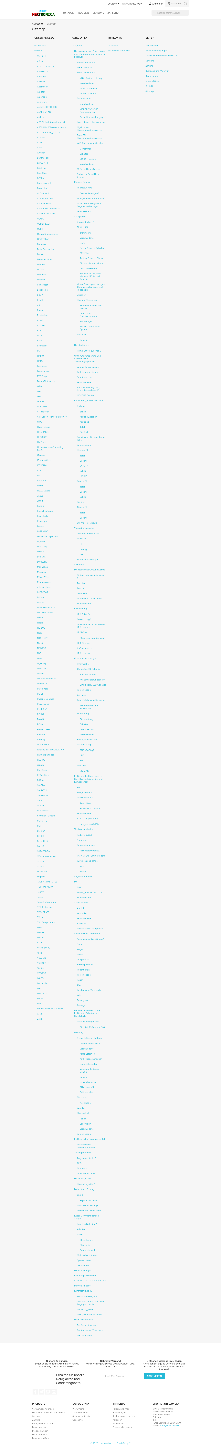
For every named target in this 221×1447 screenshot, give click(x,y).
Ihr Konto (119, 1403)
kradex (40, 526)
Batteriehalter (87, 1092)
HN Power (42, 442)
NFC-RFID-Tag (84, 744)
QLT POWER (43, 744)
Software (81, 695)
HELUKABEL (43, 432)
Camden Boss (44, 203)
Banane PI (82, 481)
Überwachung (84, 98)
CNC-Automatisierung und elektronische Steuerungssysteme (87, 358)
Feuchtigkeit (83, 969)
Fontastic (42, 366)
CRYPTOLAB (43, 239)
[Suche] (170, 13)
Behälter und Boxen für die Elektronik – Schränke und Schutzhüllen (87, 1013)
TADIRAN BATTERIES (47, 881)
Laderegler (85, 1123)
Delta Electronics (45, 249)
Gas (79, 985)
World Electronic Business (50, 1008)
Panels (83, 1118)
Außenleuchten (84, 648)
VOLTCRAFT (43, 963)
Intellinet (41, 480)
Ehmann (41, 310)
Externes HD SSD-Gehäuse (93, 684)
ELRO (39, 330)
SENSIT (40, 836)
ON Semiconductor (46, 678)
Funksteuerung (84, 187)
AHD (82, 554)
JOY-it (40, 500)
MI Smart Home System (88, 169)
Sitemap (149, 91)
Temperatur (83, 959)
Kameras (81, 538)
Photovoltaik (83, 1113)
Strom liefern (86, 1240)
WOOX (40, 1003)
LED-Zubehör (83, 614)
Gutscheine (118, 1423)
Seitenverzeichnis (81, 1416)
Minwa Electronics (46, 607)
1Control (41, 56)
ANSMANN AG (44, 112)
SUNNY (40, 861)
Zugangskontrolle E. (87, 1158)
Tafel (82, 427)
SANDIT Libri (43, 790)
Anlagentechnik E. (86, 222)
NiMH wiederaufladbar (91, 1059)
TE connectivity (45, 886)
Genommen (85, 148)
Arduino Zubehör (88, 416)
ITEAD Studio (43, 490)
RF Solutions (43, 775)
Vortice (40, 968)
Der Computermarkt (87, 1325)
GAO (39, 386)
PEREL (40, 693)
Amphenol (42, 96)
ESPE (39, 340)
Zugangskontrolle (82, 1152)
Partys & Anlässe (82, 1285)
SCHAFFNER (43, 810)
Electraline (42, 315)
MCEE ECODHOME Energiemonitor (89, 111)
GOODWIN (42, 406)
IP (81, 544)
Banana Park (43, 157)
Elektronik (85, 1245)
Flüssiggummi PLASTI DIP (89, 892)
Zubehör (81, 295)
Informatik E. (83, 664)
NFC (82, 755)
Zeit (82, 866)
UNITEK (41, 932)
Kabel (79, 1234)
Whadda (41, 998)
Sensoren (82, 593)
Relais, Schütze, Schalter (92, 248)
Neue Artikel (40, 45)
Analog (83, 549)
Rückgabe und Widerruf (157, 71)
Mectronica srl (44, 582)
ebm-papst (42, 284)
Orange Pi (42, 683)
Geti (39, 391)
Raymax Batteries (45, 754)
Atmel (40, 142)
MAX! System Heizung (91, 78)
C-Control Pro (44, 193)
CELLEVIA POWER (46, 213)
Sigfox (83, 871)
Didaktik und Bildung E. (88, 1205)
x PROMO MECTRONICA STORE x (90, 1280)
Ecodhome (42, 289)
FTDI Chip (42, 376)
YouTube (48, 1392)
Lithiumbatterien (88, 1082)
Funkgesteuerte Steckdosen (91, 198)
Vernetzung (83, 713)
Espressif (42, 345)
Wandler (81, 1108)
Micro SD (84, 771)
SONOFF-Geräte (88, 159)
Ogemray (41, 663)
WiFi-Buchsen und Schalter (90, 143)
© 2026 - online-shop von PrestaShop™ (110, 1443)
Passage (81, 1005)
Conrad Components (47, 234)
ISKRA (40, 485)
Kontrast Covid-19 (83, 1290)
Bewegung (82, 1000)
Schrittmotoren (84, 377)
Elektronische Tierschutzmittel (89, 1139)
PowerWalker (43, 729)
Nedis (40, 622)
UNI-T (40, 927)
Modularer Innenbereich (92, 638)
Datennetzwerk (87, 1250)
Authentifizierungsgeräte (93, 679)
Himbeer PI (82, 450)
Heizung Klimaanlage (87, 300)
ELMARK (41, 325)
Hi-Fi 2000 (42, 437)
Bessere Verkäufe (40, 1438)
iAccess (41, 455)
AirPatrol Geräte (88, 93)
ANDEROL (42, 102)
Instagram (54, 1392)
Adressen (117, 1420)
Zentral (80, 588)
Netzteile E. (85, 1103)
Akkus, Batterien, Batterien (90, 1038)
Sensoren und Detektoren (87, 933)
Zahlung (113, 12)
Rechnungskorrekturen (124, 1416)
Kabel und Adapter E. (87, 1224)
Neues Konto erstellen (119, 50)
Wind (79, 995)
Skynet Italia (43, 841)
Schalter (84, 153)
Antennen (82, 840)
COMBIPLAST (43, 223)
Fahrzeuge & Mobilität (85, 1275)
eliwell (40, 320)
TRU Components (46, 922)
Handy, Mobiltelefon (87, 739)
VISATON (41, 958)
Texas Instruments (46, 902)
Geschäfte (77, 1420)
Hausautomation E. (86, 62)
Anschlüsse (85, 803)
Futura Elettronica (46, 381)
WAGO (40, 978)
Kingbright (42, 521)
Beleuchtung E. (84, 619)
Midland (41, 597)
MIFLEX (40, 602)
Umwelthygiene (85, 1309)
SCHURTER (42, 820)
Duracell (41, 279)
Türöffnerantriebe (86, 1173)
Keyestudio (42, 516)
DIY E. (79, 887)
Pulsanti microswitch (90, 808)
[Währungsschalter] (138, 4)
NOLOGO (41, 648)
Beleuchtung (80, 608)
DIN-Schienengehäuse (88, 1021)
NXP (39, 653)
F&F (39, 350)
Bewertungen (152, 76)
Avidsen (41, 152)
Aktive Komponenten (87, 818)
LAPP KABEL (43, 531)
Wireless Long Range (87, 860)
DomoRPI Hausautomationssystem (89, 137)
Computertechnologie (85, 658)
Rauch (80, 980)
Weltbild (41, 988)
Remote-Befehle (82, 182)
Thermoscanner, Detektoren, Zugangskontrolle (91, 1303)
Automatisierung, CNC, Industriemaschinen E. (88, 389)
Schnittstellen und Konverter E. (89, 707)
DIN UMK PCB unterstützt (92, 1027)
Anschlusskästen (88, 268)
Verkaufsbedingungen (156, 50)
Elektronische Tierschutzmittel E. (86, 1146)
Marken (38, 50)
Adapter (81, 1229)
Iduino (40, 470)
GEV (39, 396)
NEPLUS (41, 627)
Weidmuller (42, 983)
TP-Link (41, 917)
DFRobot (41, 264)
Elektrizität (82, 227)
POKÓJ (40, 714)
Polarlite (41, 719)
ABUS (40, 61)
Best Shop (42, 173)
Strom (80, 944)
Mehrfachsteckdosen (87, 1255)
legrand (41, 541)
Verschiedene (87, 83)
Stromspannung (85, 964)
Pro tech (41, 734)
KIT (78, 787)
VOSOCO (41, 973)
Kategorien (76, 45)
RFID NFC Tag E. (87, 750)
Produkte (83, 12)
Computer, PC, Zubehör (88, 669)
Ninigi (40, 643)
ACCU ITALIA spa (45, 66)
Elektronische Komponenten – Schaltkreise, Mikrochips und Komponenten (89, 779)
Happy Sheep (43, 427)
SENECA (41, 831)
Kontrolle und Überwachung (91, 122)
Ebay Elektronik (84, 792)
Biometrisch (83, 1168)
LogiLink (41, 556)
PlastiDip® (42, 709)
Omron (40, 673)
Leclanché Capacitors (47, 536)
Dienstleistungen (82, 1270)
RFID (82, 760)
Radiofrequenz (84, 835)
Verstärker (82, 913)
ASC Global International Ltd (51, 122)
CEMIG (40, 218)
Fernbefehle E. (84, 211)
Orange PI (82, 507)
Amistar (41, 91)
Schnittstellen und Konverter (91, 700)
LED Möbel (82, 632)
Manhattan (42, 567)
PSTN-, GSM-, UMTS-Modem (91, 855)
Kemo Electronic (45, 511)
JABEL (40, 495)
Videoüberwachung (84, 528)
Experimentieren (88, 1200)
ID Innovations (44, 460)
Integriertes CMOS (89, 824)
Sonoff (40, 846)
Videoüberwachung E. (88, 559)
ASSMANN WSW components (51, 127)
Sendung (98, 12)
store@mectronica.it (170, 1425)
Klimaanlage (86, 321)
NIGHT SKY (42, 638)
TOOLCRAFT (43, 912)
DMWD (40, 269)
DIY (75, 881)
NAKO (40, 617)
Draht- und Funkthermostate (88, 315)
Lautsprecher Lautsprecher (90, 928)
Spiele (80, 1195)
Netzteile (81, 1097)
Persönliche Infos (121, 1409)
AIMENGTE (42, 71)
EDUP (40, 295)
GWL (39, 422)
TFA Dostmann (44, 907)
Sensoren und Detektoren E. (91, 939)
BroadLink (42, 188)
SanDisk (41, 785)
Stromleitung (86, 719)
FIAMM (40, 355)
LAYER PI (84, 466)
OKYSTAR (41, 668)
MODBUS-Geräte (85, 395)
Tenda (40, 897)
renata (40, 765)
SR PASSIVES (43, 851)
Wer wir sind (151, 45)
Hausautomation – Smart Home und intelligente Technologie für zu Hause (90, 54)
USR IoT (41, 937)
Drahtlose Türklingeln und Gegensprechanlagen (89, 205)
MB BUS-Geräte (84, 67)
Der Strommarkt (85, 1335)
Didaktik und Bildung (84, 1189)
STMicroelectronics (47, 856)
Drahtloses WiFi (87, 729)
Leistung (78, 1032)
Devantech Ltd (44, 259)
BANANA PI (42, 163)
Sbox (39, 800)
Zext (39, 1018)
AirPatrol (41, 76)
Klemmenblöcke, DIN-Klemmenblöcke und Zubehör (90, 276)
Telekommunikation (83, 829)
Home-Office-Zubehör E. (89, 350)
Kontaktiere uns (80, 1412)
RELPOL (41, 759)
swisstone (42, 871)
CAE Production (45, 198)
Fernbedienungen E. (90, 193)
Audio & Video (81, 902)
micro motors (43, 587)
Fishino (80, 502)
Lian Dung (42, 546)
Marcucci (41, 572)
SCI (39, 825)
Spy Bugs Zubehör (83, 876)
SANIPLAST (42, 795)
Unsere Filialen (152, 81)
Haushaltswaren (82, 345)
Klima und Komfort (86, 72)
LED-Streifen (83, 643)
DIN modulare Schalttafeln (92, 263)
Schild (83, 411)
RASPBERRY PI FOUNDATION (50, 749)
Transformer (86, 232)
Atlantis (41, 137)
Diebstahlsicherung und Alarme (89, 569)
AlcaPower (42, 86)
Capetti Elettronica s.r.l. (48, 208)
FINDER (40, 361)
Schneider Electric (46, 815)
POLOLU (41, 724)
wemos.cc (42, 993)
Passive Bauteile (85, 797)
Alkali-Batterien (87, 1053)
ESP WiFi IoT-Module (87, 523)
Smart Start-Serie (88, 88)
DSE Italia (41, 274)
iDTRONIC (42, 465)
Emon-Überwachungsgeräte (94, 117)
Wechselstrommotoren (88, 367)
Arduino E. (85, 422)
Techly (40, 892)
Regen (80, 949)
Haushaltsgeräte (82, 1178)
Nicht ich (84, 432)
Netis (39, 633)
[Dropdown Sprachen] (114, 4)
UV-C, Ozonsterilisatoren (89, 1314)
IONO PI (83, 476)
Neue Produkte (39, 1434)
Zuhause (68, 12)
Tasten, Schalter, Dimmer (92, 258)
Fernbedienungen (86, 845)
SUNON (40, 866)
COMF (40, 229)
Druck (80, 954)
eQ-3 (39, 335)
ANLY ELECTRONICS (47, 107)
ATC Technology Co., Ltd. (49, 132)
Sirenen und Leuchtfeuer (89, 598)
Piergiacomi (43, 704)
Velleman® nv (43, 947)
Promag (41, 739)
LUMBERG (42, 561)
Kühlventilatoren (88, 674)
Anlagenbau (80, 216)
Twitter (41, 1392)
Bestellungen (119, 1412)
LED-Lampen (83, 653)
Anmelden (113, 45)
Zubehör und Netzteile (88, 533)
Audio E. (81, 908)
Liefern (83, 243)
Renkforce (42, 770)
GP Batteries (43, 411)
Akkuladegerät (87, 1087)
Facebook (35, 1392)
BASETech (42, 168)
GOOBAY (41, 401)
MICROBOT (42, 592)
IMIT (39, 475)
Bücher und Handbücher (89, 1210)
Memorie (81, 765)
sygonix (41, 876)
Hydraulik (81, 334)
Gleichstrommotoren (87, 372)
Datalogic (41, 244)
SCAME (41, 805)
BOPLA (40, 178)
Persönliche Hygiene (87, 1296)
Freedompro (43, 371)
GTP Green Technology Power (52, 416)
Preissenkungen (40, 1431)
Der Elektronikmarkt (84, 1319)
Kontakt (149, 86)
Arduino (41, 117)
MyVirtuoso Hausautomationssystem (89, 129)
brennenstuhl (44, 183)
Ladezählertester (88, 1064)
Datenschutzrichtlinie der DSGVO (161, 55)
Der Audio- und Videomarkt (90, 1330)
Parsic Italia (42, 688)
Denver (40, 254)
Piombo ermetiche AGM (91, 1043)
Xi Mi (39, 1013)
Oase (39, 658)
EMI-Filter (84, 253)
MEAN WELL (43, 577)
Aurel (39, 147)
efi (38, 305)
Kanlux (40, 506)
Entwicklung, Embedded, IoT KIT (89, 400)
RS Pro (40, 780)
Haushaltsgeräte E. (86, 1184)
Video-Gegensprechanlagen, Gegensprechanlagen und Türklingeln (91, 287)
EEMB (40, 300)
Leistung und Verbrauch (89, 990)
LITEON (40, 551)
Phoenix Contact (45, 699)
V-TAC (40, 942)
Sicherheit (79, 564)
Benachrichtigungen (122, 1427)
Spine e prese (84, 1260)
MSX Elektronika (45, 612)
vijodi (40, 952)
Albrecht (41, 81)
